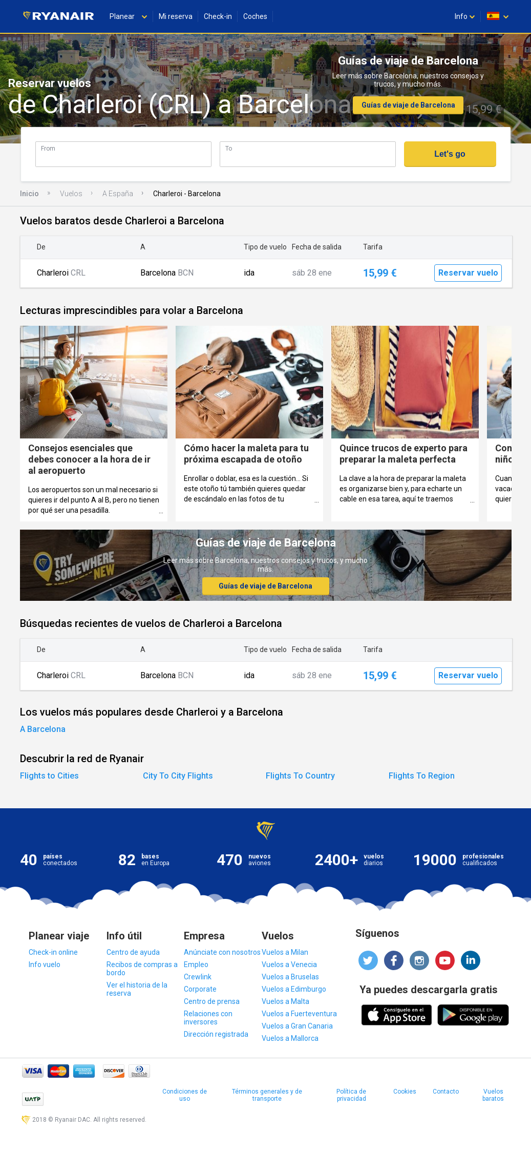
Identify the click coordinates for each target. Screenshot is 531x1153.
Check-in (218, 16)
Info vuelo (44, 964)
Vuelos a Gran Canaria (297, 1026)
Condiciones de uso (184, 1095)
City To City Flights (178, 776)
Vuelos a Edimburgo (294, 989)
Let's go (449, 154)
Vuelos (71, 194)
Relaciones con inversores (208, 1018)
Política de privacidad (351, 1095)
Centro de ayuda (133, 952)
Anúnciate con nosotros (222, 952)
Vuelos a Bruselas (290, 977)
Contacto (446, 1091)
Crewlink (197, 977)
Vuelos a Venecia (289, 964)
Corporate (200, 989)
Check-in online (53, 952)
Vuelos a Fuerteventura (299, 1014)
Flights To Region (422, 776)
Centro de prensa (212, 1001)
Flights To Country (300, 776)
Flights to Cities (49, 776)
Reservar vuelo (468, 273)
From (48, 148)
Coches (255, 16)
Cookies (404, 1091)
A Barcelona (43, 729)
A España (117, 194)
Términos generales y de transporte (267, 1095)
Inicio (29, 194)
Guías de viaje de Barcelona (408, 105)
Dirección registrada (216, 1034)
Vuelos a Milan (285, 952)
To (228, 148)
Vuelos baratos (493, 1095)
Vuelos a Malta (285, 1001)
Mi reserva (176, 16)
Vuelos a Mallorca (290, 1038)
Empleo (196, 964)
